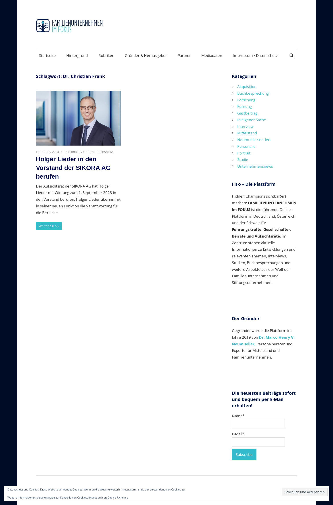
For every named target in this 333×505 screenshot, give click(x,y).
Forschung (246, 99)
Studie (242, 159)
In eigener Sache (251, 119)
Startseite (47, 55)
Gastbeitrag (247, 113)
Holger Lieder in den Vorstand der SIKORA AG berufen (73, 168)
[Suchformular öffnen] (291, 55)
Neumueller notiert (254, 139)
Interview (245, 126)
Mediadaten (211, 55)
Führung (244, 106)
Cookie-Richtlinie (118, 497)
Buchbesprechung (253, 93)
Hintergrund (77, 55)
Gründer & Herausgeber (146, 55)
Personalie (72, 152)
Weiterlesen (48, 226)
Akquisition (246, 86)
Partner (184, 55)
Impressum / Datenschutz (255, 55)
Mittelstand (247, 133)
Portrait (243, 153)
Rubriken (106, 55)
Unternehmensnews (98, 152)
